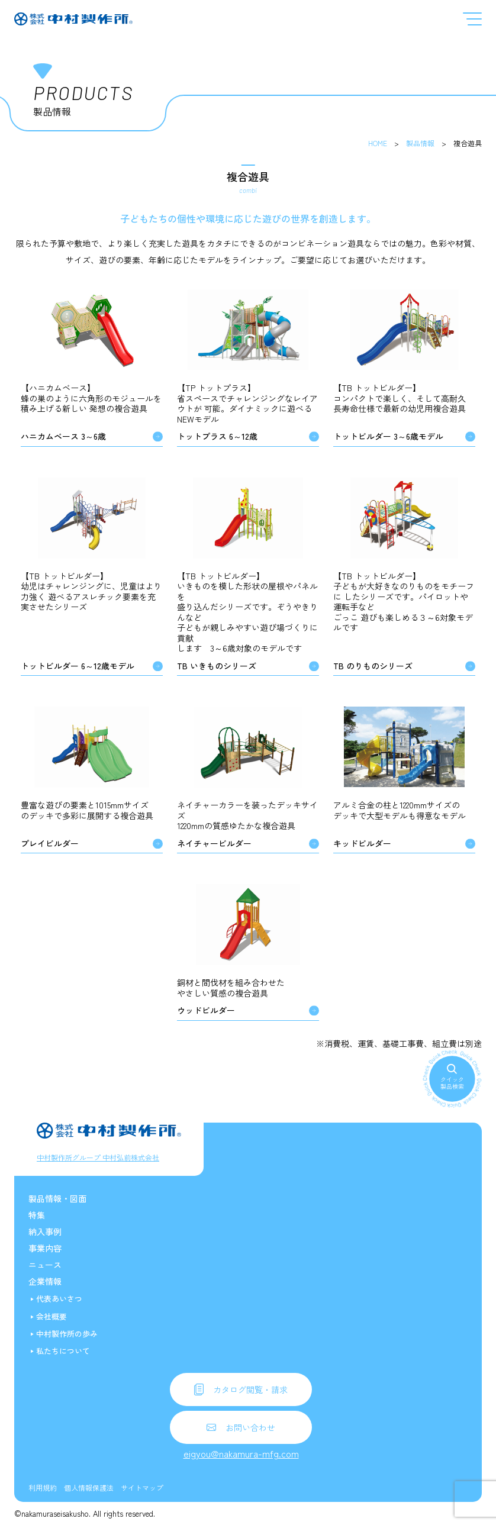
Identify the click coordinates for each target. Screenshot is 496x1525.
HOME (377, 143)
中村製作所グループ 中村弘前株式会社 (98, 1157)
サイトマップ (142, 1487)
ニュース (45, 1265)
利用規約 (42, 1487)
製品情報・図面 (57, 1198)
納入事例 (45, 1231)
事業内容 (45, 1248)
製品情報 (420, 143)
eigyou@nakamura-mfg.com (241, 1453)
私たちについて (63, 1350)
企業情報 (45, 1281)
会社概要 (51, 1316)
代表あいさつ (59, 1298)
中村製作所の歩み (67, 1333)
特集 (36, 1215)
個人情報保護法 (89, 1487)
